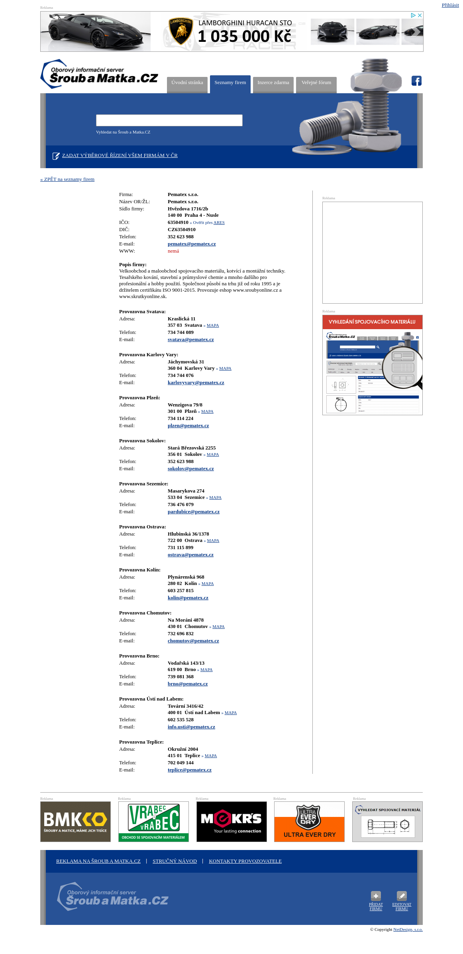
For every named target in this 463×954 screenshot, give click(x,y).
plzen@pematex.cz (188, 425)
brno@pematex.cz (188, 684)
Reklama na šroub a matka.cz (98, 861)
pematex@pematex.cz (192, 244)
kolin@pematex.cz (188, 598)
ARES (219, 222)
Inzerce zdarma (273, 82)
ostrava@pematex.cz (191, 554)
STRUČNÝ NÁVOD (175, 861)
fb (416, 81)
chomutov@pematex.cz (193, 641)
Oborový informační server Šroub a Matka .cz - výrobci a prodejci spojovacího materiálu (110, 901)
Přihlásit (450, 5)
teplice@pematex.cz (190, 770)
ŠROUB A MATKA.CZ (99, 74)
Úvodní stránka (187, 82)
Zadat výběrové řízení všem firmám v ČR (120, 155)
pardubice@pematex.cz (194, 511)
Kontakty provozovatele (245, 861)
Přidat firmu (376, 906)
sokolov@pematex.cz (191, 468)
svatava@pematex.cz (191, 339)
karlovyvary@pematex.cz (196, 382)
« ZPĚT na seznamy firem (67, 179)
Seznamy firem (230, 82)
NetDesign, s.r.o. (408, 929)
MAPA (213, 325)
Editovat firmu (402, 906)
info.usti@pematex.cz (191, 727)
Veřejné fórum (317, 82)
